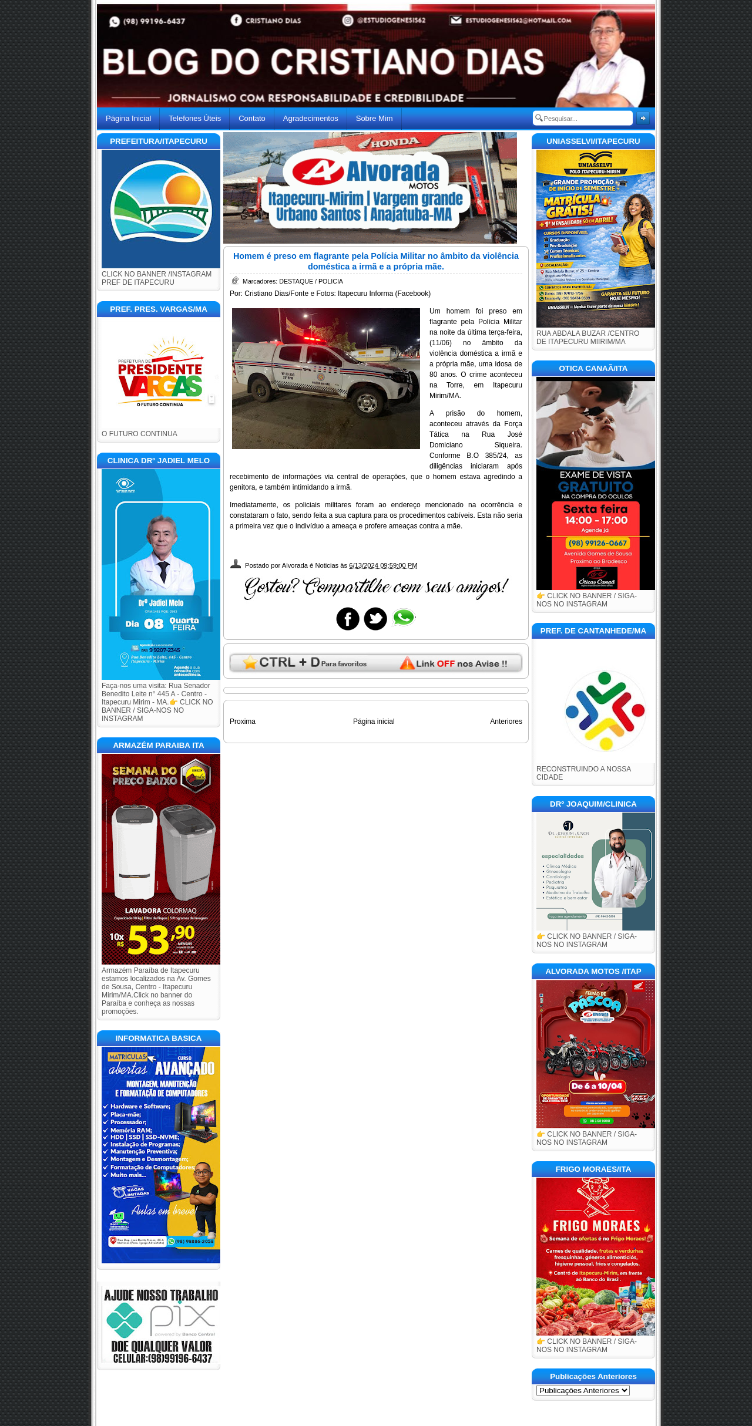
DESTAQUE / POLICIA (311, 281)
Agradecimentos (310, 118)
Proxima (243, 721)
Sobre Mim (374, 118)
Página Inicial (128, 118)
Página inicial (374, 721)
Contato (252, 118)
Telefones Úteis (195, 118)
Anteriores (506, 721)
